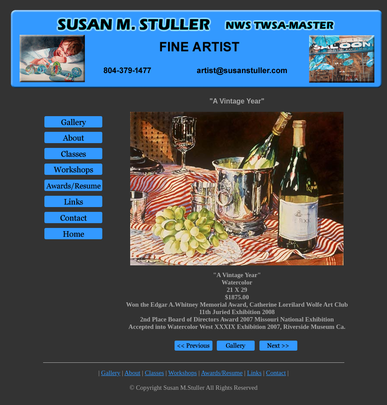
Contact (276, 372)
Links (254, 372)
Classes (154, 372)
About (133, 372)
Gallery (110, 372)
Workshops (182, 372)
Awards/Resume (222, 372)
